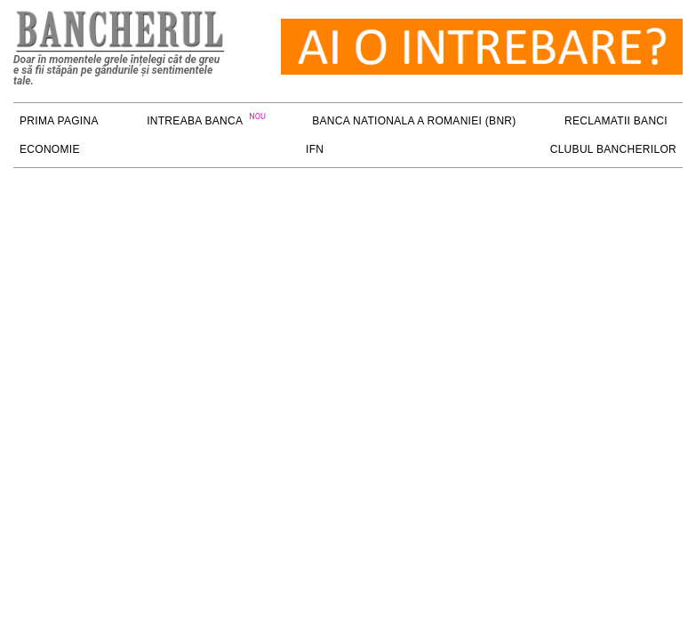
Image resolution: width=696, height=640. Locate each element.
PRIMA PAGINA (59, 121)
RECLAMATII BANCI (616, 121)
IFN (315, 149)
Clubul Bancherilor (613, 149)
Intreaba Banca (195, 121)
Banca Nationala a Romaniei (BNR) (414, 121)
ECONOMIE (50, 149)
